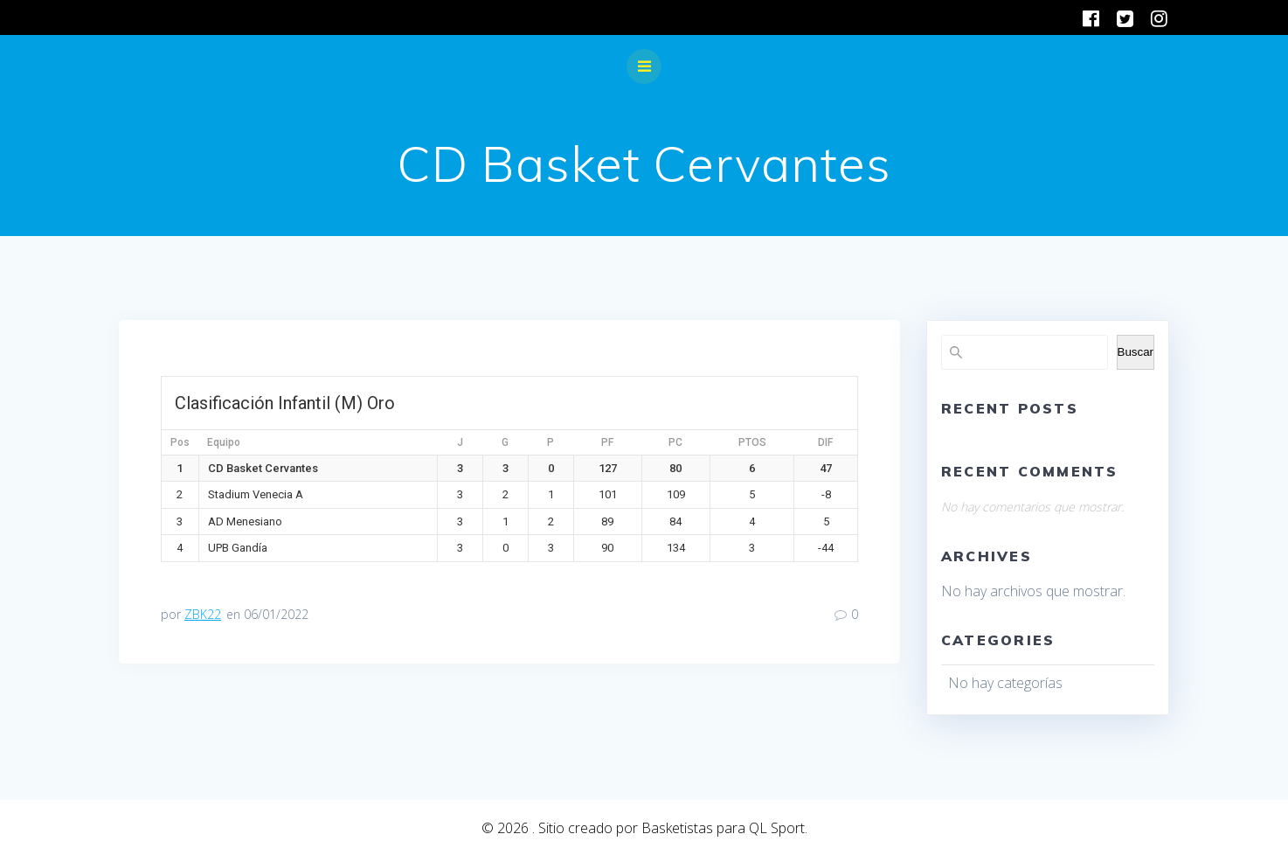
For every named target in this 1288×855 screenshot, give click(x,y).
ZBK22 (202, 614)
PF (607, 442)
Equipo (223, 442)
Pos (180, 442)
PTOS (752, 442)
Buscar (1135, 351)
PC (675, 442)
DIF (825, 442)
